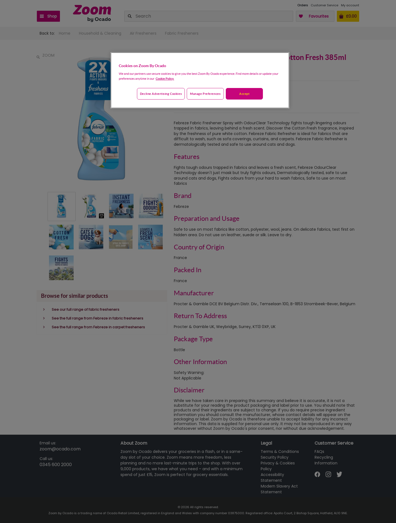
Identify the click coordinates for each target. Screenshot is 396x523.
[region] (200, 80)
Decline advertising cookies (161, 93)
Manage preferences (205, 93)
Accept (244, 93)
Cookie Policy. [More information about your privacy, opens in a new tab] (165, 78)
